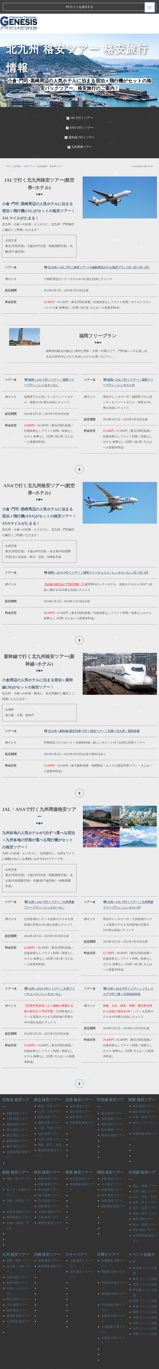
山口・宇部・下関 (144, 1183)
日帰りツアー (108, 1241)
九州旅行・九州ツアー (23, 152)
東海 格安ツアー (78, 1159)
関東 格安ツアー (141, 1086)
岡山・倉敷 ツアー (145, 1172)
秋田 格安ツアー (48, 1103)
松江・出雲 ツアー (145, 1194)
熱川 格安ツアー (48, 1181)
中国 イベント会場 (145, 1303)
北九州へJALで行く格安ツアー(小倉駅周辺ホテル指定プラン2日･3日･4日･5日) (96, 253)
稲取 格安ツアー (48, 1192)
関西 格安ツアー (110, 1159)
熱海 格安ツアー (48, 1165)
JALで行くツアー (79, 104)
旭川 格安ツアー (17, 1116)
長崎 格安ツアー (17, 1268)
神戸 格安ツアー (111, 1181)
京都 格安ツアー (111, 1176)
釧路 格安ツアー (17, 1127)
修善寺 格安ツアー (50, 1209)
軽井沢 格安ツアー (113, 1121)
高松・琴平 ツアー (145, 1199)
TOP (8, 152)
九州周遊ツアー (79, 133)
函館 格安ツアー (17, 1110)
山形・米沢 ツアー (50, 1125)
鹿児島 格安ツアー (18, 1302)
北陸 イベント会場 (145, 1270)
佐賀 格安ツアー (17, 1263)
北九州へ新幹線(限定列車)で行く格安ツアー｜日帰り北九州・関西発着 (92, 717)
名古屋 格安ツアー (82, 1165)
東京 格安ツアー (143, 1092)
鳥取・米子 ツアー (145, 1188)
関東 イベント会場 (145, 1287)
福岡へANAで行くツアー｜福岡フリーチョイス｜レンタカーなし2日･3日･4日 (96, 559)
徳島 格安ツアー (143, 1205)
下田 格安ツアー (48, 1203)
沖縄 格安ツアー (47, 1241)
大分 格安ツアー (17, 1291)
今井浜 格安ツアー (50, 1198)
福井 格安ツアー (80, 1103)
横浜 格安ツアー (143, 1097)
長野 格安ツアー (111, 1110)
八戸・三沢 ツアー (50, 1097)
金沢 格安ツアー (80, 1092)
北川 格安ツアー (48, 1187)
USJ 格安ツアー (111, 1170)
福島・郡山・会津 (49, 1131)
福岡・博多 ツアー (18, 1247)
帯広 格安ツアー (17, 1121)
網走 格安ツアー (17, 1132)
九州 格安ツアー (15, 1241)
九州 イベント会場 (145, 1314)
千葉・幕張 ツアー (145, 1103)
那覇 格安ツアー (48, 1247)
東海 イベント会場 (145, 1292)
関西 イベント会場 (145, 1298)
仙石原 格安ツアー (18, 1198)
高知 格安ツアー (143, 1216)
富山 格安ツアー (80, 1097)
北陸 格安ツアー (78, 1086)
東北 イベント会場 (145, 1265)
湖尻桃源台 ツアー (18, 1203)
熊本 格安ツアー (17, 1285)
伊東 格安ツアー (48, 1170)
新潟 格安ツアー (111, 1099)
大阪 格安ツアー (111, 1165)
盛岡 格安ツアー (48, 1108)
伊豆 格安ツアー (47, 1159)
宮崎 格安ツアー (17, 1296)
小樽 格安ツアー (17, 1105)
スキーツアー (76, 1241)
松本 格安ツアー (111, 1116)
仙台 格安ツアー (48, 1120)
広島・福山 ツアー (145, 1177)
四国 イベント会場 (145, 1309)
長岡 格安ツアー (111, 1105)
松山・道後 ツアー (145, 1210)
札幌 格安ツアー (17, 1099)
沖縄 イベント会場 (145, 1320)
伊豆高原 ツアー (48, 1176)
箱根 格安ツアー (15, 1159)
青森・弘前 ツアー (50, 1092)
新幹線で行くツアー (79, 123)
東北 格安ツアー (47, 1086)
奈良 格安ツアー (111, 1187)
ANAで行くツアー (79, 114)
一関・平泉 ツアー (50, 1114)
